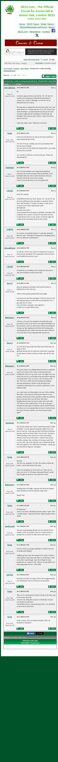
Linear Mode (52, 81)
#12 (55, 423)
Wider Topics (47, 24)
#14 (55, 484)
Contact (46, 31)
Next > (20, 75)
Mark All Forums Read (32, 59)
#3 (55, 167)
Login (17, 63)
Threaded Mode (43, 81)
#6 (55, 248)
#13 (55, 457)
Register (24, 63)
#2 (55, 133)
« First (11, 75)
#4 (55, 190)
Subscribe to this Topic (30, 640)
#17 (55, 545)
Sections (16, 68)
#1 (55, 87)
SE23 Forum (8, 68)
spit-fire (9, 575)
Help (52, 59)
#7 (55, 266)
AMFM (10, 229)
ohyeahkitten (9, 88)
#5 (55, 229)
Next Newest (35, 643)
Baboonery (9, 318)
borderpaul (10, 526)
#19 (55, 591)
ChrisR (10, 191)
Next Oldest (25, 643)
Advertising (34, 31)
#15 (55, 505)
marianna (10, 168)
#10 (55, 343)
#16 (55, 526)
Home (22, 24)
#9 (55, 317)
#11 (55, 366)
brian (10, 133)
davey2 (10, 283)
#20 (55, 617)
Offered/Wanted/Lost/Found (33, 27)
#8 (55, 283)
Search (44, 59)
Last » (24, 75)
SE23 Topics (33, 24)
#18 (55, 574)
